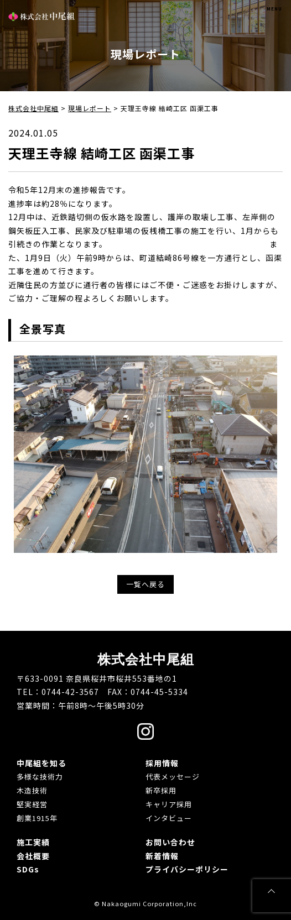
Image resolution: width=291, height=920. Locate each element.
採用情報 (162, 763)
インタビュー (169, 818)
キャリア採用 (169, 804)
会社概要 (33, 855)
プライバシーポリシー (187, 869)
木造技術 (32, 790)
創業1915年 (37, 818)
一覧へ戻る (145, 584)
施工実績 (33, 842)
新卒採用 (161, 790)
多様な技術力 (40, 776)
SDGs (28, 869)
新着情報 (162, 855)
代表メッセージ (173, 776)
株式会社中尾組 (41, 16)
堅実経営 (32, 804)
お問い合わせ (170, 842)
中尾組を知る (41, 763)
